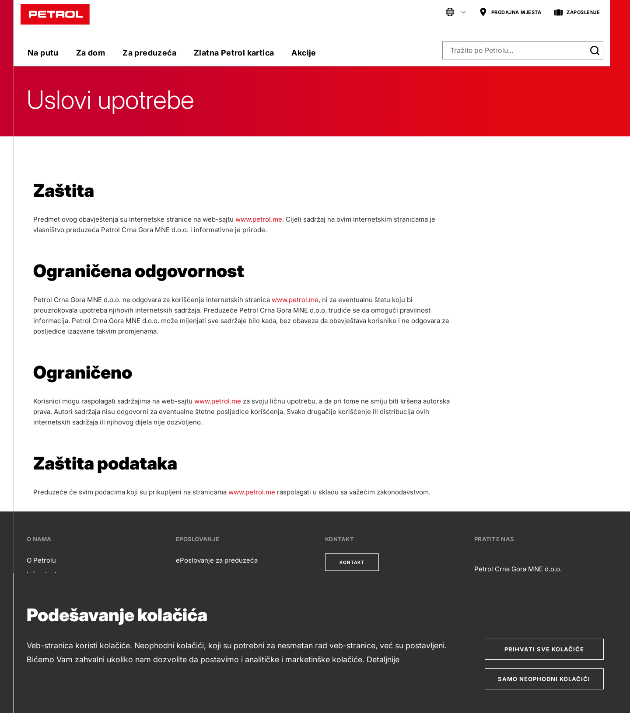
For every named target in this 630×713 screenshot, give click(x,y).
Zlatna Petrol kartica (234, 52)
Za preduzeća (149, 52)
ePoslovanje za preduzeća (217, 560)
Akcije (303, 52)
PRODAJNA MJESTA (510, 12)
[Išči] (594, 50)
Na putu (43, 52)
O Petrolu (41, 560)
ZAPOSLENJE (577, 12)
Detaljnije (383, 659)
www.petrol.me (258, 219)
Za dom (90, 52)
